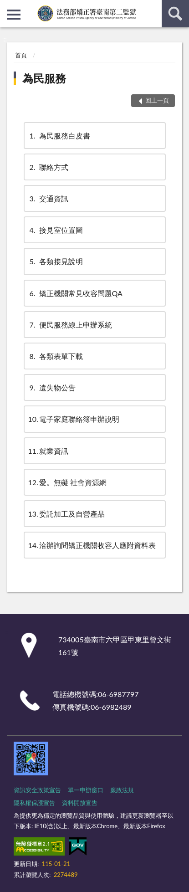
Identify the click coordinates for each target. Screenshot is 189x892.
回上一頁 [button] (157, 100)
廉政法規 (122, 790)
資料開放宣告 (79, 802)
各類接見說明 (55, 261)
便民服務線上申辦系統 (70, 324)
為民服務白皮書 (59, 135)
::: (7, 6)
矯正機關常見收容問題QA (75, 293)
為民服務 (44, 78)
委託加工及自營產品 (66, 513)
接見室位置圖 (55, 230)
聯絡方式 (48, 167)
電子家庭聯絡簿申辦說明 (73, 419)
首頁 (21, 55)
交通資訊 (48, 198)
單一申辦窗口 (85, 790)
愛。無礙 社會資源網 (67, 482)
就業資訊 (48, 451)
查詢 (175, 13)
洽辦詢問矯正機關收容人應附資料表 (92, 545)
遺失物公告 (52, 387)
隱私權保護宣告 (34, 802)
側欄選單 (13, 15)
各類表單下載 (55, 356)
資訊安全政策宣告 (37, 790)
